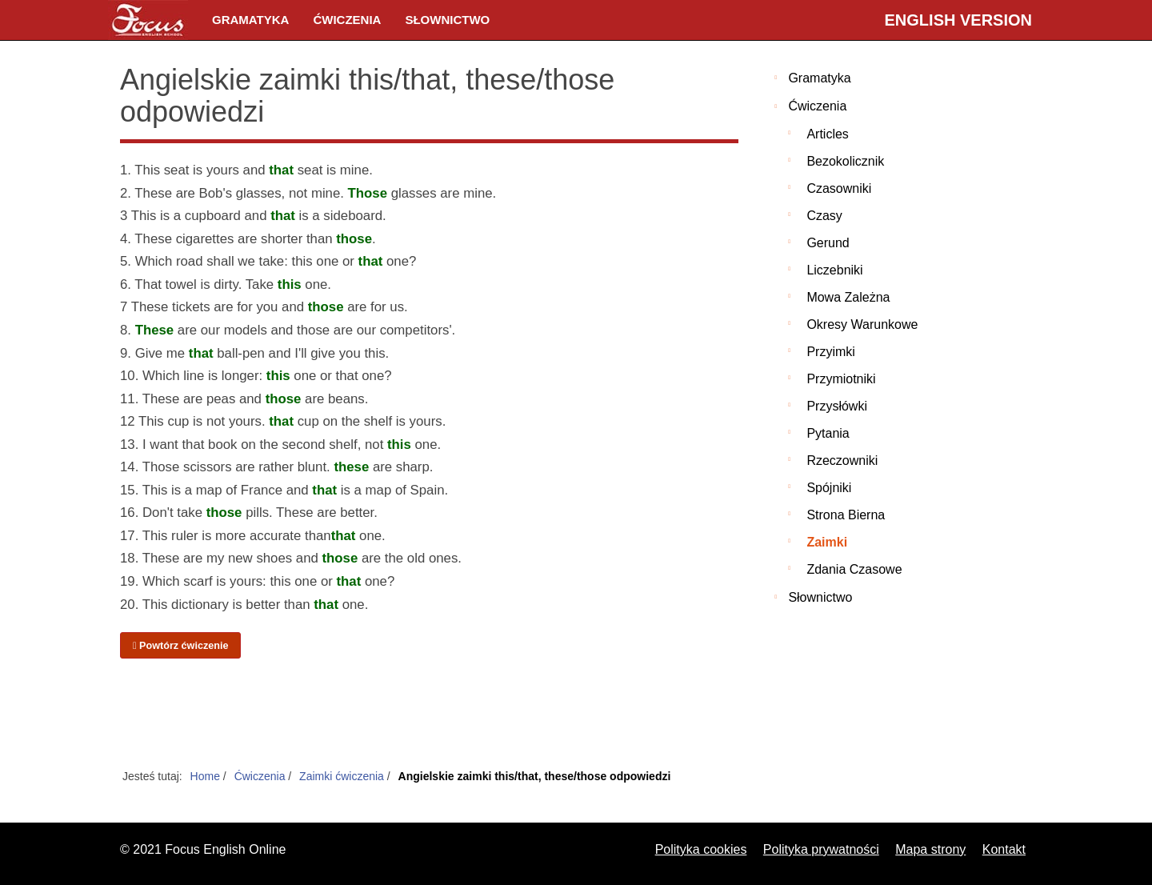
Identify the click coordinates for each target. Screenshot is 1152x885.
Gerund (827, 243)
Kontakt (1004, 849)
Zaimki (826, 542)
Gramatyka (250, 19)
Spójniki (828, 488)
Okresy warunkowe (862, 324)
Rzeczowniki (842, 460)
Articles (827, 134)
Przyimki (830, 351)
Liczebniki (834, 270)
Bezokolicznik (845, 161)
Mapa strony (930, 849)
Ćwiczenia (347, 19)
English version (958, 20)
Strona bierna (845, 515)
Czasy (824, 215)
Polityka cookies (701, 849)
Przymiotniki (840, 379)
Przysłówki (836, 406)
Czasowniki (838, 188)
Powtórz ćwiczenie (180, 645)
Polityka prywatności (821, 849)
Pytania (827, 433)
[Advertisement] (429, 715)
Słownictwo (447, 19)
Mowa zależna (848, 297)
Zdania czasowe (854, 569)
